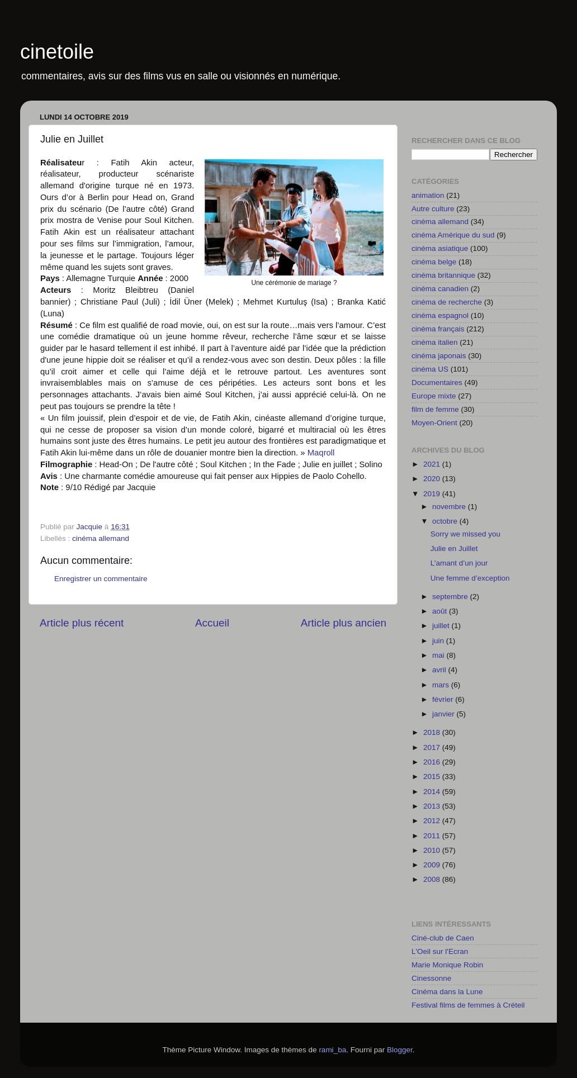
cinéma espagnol (440, 315)
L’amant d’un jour (459, 563)
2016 (432, 762)
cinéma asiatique (440, 248)
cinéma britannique (443, 275)
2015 (432, 776)
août (440, 611)
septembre (451, 596)
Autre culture (433, 209)
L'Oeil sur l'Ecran (440, 951)
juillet (442, 625)
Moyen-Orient (434, 423)
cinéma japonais (439, 356)
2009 (432, 865)
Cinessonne (431, 978)
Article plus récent (82, 623)
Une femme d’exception (470, 578)
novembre (450, 506)
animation (428, 195)
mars (441, 685)
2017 (432, 747)
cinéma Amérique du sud (453, 235)
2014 (432, 791)
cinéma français (438, 329)
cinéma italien (435, 342)
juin (439, 641)
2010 (432, 850)
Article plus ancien (343, 623)
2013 (432, 806)
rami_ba (332, 1050)
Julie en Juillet (454, 548)
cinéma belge (434, 262)
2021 (432, 464)
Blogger (400, 1050)
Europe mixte (434, 396)
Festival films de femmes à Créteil (468, 1005)
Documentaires (437, 382)
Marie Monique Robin (447, 965)
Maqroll (321, 452)
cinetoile (57, 51)
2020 (432, 478)
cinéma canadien (440, 288)
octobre (446, 521)
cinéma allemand (100, 538)
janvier (444, 714)
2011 (432, 836)
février (443, 699)
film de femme (435, 409)
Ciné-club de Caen (443, 938)
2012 (432, 820)
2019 (432, 494)
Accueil (212, 623)
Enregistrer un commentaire (101, 578)
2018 (432, 732)
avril (440, 670)
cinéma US (430, 369)
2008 (432, 879)
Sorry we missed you (465, 534)
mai (439, 655)
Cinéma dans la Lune (447, 991)
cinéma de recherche (447, 302)
